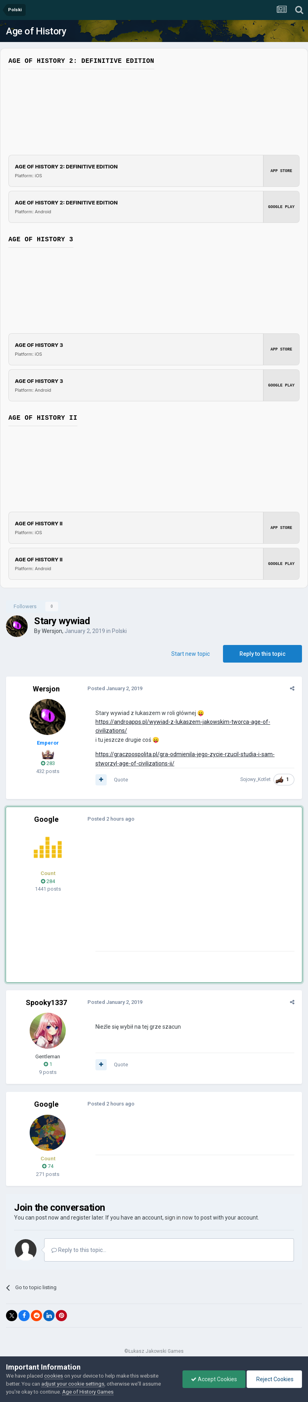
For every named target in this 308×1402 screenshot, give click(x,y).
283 (48, 763)
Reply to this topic (262, 654)
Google (46, 819)
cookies (53, 1376)
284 (48, 881)
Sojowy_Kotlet (256, 779)
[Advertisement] (188, 895)
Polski (119, 631)
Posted (113, 688)
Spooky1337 (46, 1002)
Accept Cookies (214, 1379)
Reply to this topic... (78, 1250)
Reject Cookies (274, 1379)
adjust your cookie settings (72, 1384)
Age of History (36, 31)
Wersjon (52, 631)
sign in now (179, 1217)
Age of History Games (87, 1392)
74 (47, 1166)
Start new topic (190, 654)
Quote (120, 780)
